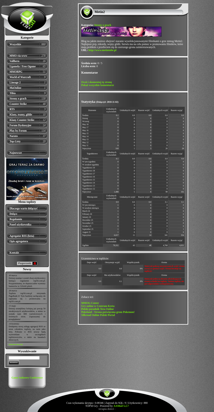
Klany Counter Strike (22, 119)
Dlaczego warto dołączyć (24, 208)
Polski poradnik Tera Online (97, 309)
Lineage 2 (15, 82)
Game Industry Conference (27, 377)
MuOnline (15, 87)
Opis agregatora (19, 241)
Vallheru (14, 61)
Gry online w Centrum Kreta (98, 306)
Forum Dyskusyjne (20, 125)
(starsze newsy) (16, 344)
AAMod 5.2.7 (121, 405)
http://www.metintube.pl (102, 50)
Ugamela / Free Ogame (23, 66)
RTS (12, 109)
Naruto (14, 136)
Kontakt (14, 252)
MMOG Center (90, 303)
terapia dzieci (106, 408)
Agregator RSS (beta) (22, 235)
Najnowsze (16, 152)
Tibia (13, 93)
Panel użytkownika (20, 224)
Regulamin (16, 219)
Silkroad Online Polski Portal (98, 315)
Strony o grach (18, 98)
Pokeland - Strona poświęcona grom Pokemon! (108, 312)
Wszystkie (15, 44)
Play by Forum (18, 130)
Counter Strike (18, 103)
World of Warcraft (20, 77)
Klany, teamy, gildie (21, 114)
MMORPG (16, 71)
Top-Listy (15, 141)
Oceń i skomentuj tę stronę (96, 82)
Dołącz (13, 213)
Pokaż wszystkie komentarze (97, 85)
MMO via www (18, 55)
